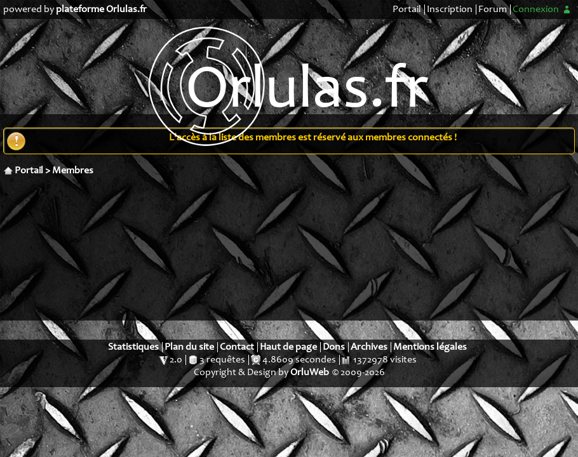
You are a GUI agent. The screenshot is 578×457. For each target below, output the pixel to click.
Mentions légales (430, 347)
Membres (72, 171)
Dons (334, 347)
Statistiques (133, 347)
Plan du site (189, 347)
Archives (369, 347)
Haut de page (288, 347)
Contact (237, 347)
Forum (492, 9)
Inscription (450, 9)
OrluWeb (309, 373)
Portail (407, 9)
